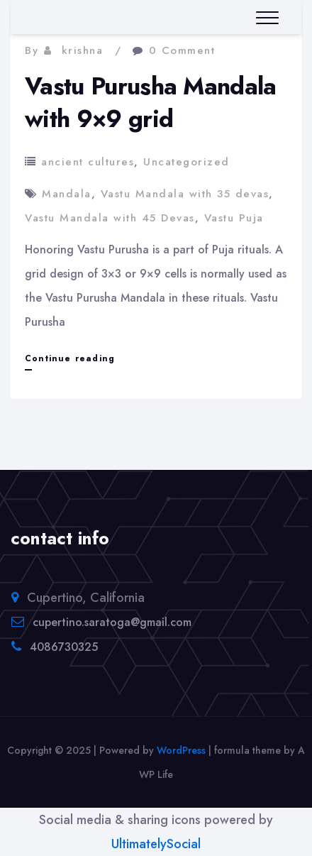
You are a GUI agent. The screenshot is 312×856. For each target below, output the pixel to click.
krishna (83, 50)
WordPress (181, 750)
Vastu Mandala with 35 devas (185, 194)
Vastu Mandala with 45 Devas (110, 218)
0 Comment (182, 50)
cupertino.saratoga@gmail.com (112, 622)
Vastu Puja (234, 218)
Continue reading (70, 358)
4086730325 (64, 647)
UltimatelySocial (156, 844)
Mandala (66, 194)
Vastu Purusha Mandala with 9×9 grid (151, 102)
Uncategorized (186, 162)
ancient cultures (87, 162)
